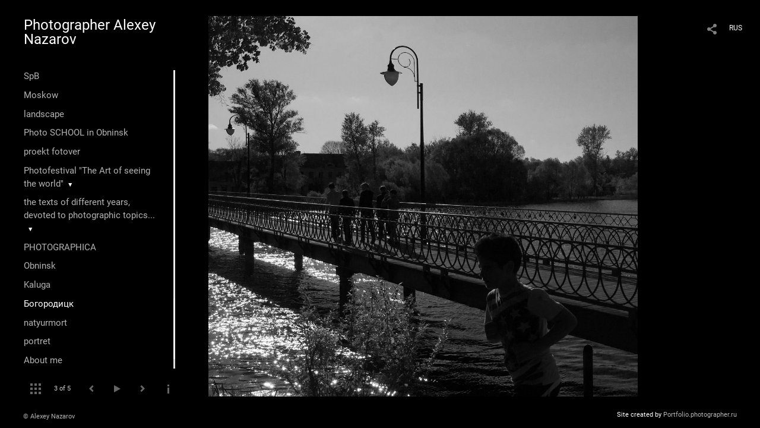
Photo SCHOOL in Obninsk (76, 132)
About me (43, 360)
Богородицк (49, 303)
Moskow (41, 95)
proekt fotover (52, 151)
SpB (31, 76)
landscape (44, 114)
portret (37, 341)
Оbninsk (40, 265)
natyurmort (45, 322)
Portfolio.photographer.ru (700, 414)
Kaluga (37, 284)
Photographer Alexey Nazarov (90, 32)
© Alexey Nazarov (49, 416)
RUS (735, 28)
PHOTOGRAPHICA (60, 247)
